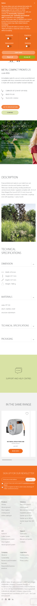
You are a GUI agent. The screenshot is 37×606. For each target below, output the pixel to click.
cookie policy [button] (20, 17)
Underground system (8, 539)
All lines (3, 504)
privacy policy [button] (6, 10)
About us (4, 555)
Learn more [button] (18, 52)
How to (8, 157)
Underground (5, 513)
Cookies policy (24, 555)
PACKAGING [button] (7, 338)
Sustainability (5, 558)
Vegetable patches (25, 513)
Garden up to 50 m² (26, 515)
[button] (34, 3)
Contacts (22, 542)
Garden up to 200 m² (26, 518)
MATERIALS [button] (6, 296)
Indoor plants (24, 507)
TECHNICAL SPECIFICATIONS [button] (15, 325)
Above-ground (5, 507)
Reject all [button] (10, 57)
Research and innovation (8, 560)
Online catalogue (6, 515)
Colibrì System (5, 536)
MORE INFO (15, 451)
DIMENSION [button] (7, 263)
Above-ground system (8, 545)
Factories (4, 563)
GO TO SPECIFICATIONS (10, 107)
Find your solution (25, 504)
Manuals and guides (26, 539)
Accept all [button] (27, 57)
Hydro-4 (3, 533)
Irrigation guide (24, 536)
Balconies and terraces (27, 510)
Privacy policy (24, 558)
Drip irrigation (5, 510)
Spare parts (23, 533)
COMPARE (10, 112)
